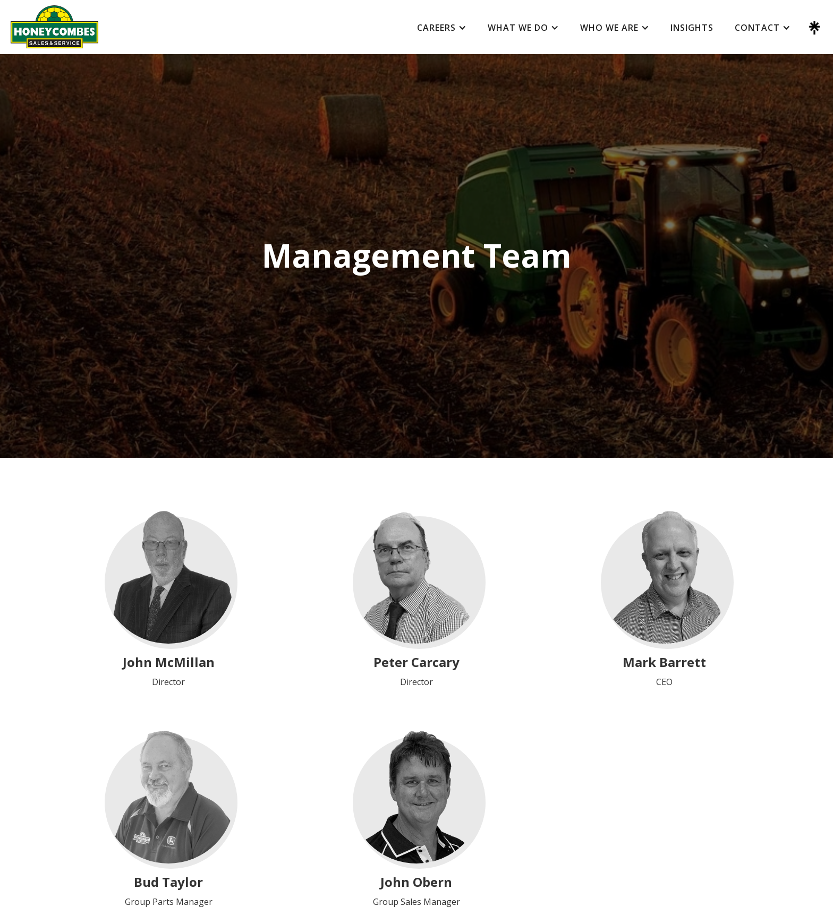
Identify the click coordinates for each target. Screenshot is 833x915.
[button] (441, 28)
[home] (54, 26)
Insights (691, 27)
